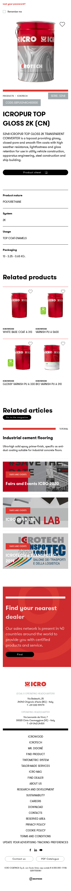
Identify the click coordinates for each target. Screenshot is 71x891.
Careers (35, 801)
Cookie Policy (35, 830)
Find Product (35, 754)
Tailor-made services (35, 765)
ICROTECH (35, 742)
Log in (16, 55)
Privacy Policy (35, 824)
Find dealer (35, 777)
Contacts (35, 812)
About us (36, 783)
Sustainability (35, 795)
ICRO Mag (35, 771)
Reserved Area (35, 818)
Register (16, 240)
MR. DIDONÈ (35, 748)
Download (35, 807)
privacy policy (20, 221)
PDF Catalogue (50, 858)
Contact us (19, 858)
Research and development (35, 789)
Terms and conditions (35, 836)
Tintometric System (36, 760)
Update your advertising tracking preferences (35, 842)
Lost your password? (14, 40)
